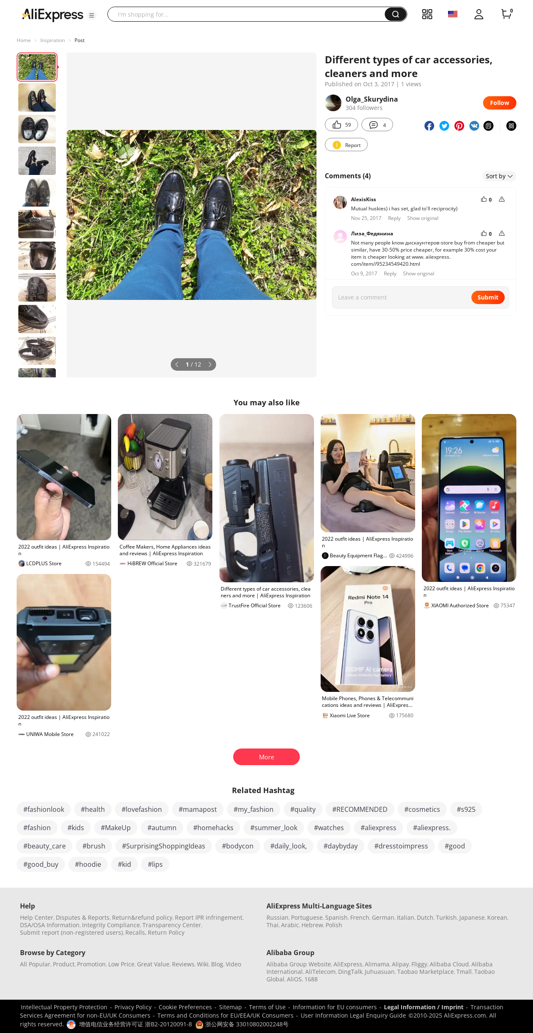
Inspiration (52, 40)
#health (93, 809)
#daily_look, (288, 846)
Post (80, 40)
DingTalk (350, 972)
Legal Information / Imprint (423, 1007)
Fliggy (419, 964)
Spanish (336, 917)
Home (24, 40)
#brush (93, 846)
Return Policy (166, 932)
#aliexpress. (432, 827)
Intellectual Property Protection (64, 1007)
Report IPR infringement (208, 917)
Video (233, 964)
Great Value (153, 964)
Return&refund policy (142, 917)
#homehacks (213, 827)
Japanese (472, 917)
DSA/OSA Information (50, 925)
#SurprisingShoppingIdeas (163, 846)
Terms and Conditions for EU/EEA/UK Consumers (225, 1015)
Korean (497, 917)
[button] (92, 15)
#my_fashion (254, 809)
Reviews (183, 964)
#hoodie (88, 864)
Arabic (290, 925)
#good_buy (40, 864)
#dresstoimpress (401, 846)
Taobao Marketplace (425, 972)
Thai (272, 925)
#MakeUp (116, 827)
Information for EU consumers (335, 1007)
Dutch (425, 917)
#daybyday (341, 846)
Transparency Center (171, 925)
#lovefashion (142, 809)
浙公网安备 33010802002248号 (242, 1024)
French (359, 917)
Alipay (400, 964)
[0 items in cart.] (506, 14)
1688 (311, 979)
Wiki (203, 964)
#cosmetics (422, 809)
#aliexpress (378, 827)
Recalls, (136, 932)
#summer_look (273, 827)
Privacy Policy (133, 1007)
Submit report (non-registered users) (71, 932)
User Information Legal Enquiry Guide (353, 1015)
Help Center (36, 917)
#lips (155, 864)
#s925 (466, 809)
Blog (217, 964)
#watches (329, 827)
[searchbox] (249, 14)
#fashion (37, 827)
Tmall (464, 972)
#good (455, 846)
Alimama (377, 964)
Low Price (121, 964)
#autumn (162, 827)
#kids (75, 827)
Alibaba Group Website (298, 964)
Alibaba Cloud (449, 964)
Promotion (91, 964)
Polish (334, 925)
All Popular (35, 964)
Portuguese (307, 917)
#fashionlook (43, 809)
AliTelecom (320, 972)
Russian (277, 917)
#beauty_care (44, 846)
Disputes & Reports (83, 917)
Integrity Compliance (111, 925)
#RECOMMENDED (360, 809)
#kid (124, 864)
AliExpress (348, 964)
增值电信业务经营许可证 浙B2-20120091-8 (135, 1024)
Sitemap (230, 1007)
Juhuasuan (380, 972)
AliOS (294, 979)
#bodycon (238, 846)
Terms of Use (267, 1007)
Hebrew (312, 925)
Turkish (446, 917)
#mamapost (198, 809)
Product (64, 964)
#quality (303, 809)
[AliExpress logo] (52, 14)
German (383, 917)
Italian (405, 917)
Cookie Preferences (185, 1007)
